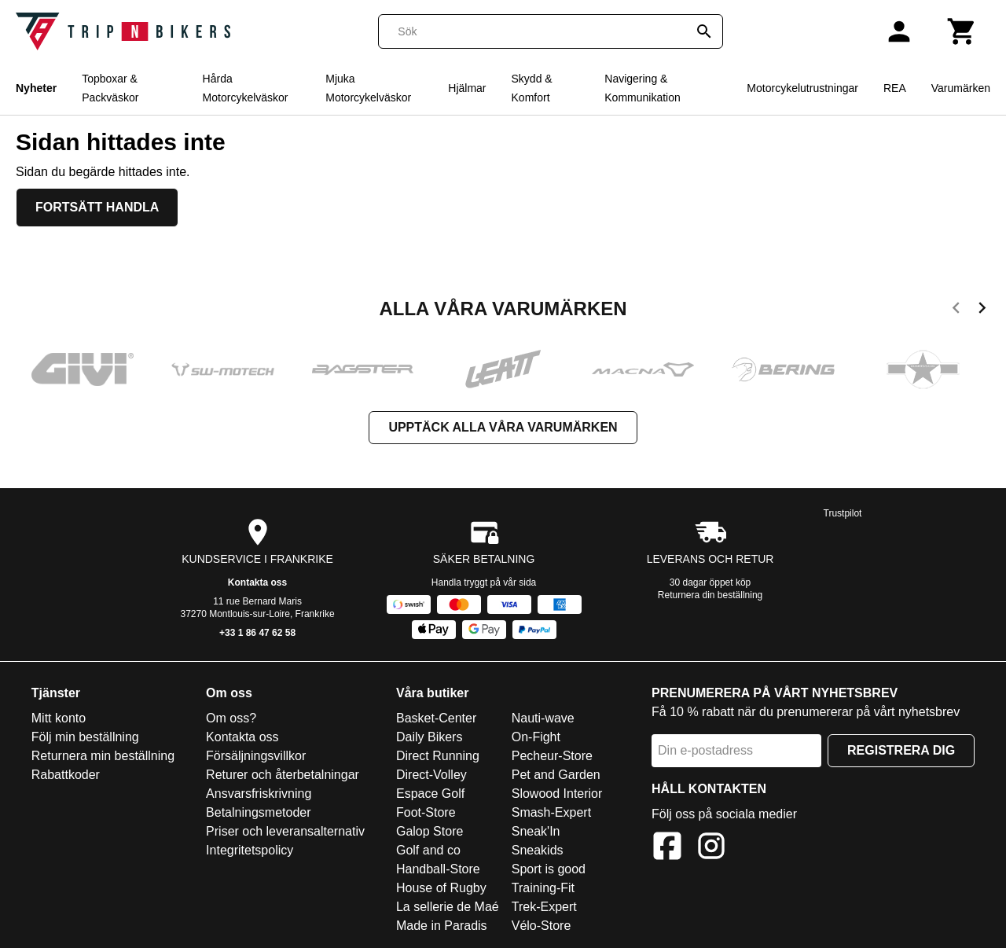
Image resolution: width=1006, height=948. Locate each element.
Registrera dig (901, 750)
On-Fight (536, 737)
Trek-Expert (544, 906)
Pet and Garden (556, 774)
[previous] (956, 310)
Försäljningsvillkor (256, 755)
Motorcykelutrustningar (802, 88)
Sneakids (538, 850)
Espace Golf (430, 793)
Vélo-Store (541, 925)
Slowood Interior (557, 793)
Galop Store (429, 831)
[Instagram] (711, 848)
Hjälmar (467, 88)
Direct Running (437, 755)
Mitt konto (58, 718)
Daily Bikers (429, 737)
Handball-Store (438, 869)
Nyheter (36, 88)
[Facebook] (667, 848)
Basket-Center (436, 718)
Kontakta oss (257, 582)
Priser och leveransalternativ (285, 831)
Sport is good (549, 869)
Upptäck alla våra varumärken (502, 427)
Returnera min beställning (102, 755)
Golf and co (428, 850)
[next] (982, 310)
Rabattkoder (65, 774)
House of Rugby (441, 888)
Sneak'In (536, 831)
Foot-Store (426, 812)
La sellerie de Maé (447, 906)
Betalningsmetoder (258, 812)
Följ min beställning (85, 737)
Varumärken (960, 88)
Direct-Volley (431, 774)
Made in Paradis (441, 925)
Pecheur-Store (552, 755)
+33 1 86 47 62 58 (257, 632)
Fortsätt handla (97, 207)
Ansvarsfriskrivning (258, 793)
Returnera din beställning (710, 595)
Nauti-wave (543, 718)
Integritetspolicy (249, 850)
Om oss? (231, 718)
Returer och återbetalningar (282, 774)
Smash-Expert (551, 812)
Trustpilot (843, 513)
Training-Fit (543, 888)
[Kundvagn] (962, 31)
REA (894, 88)
